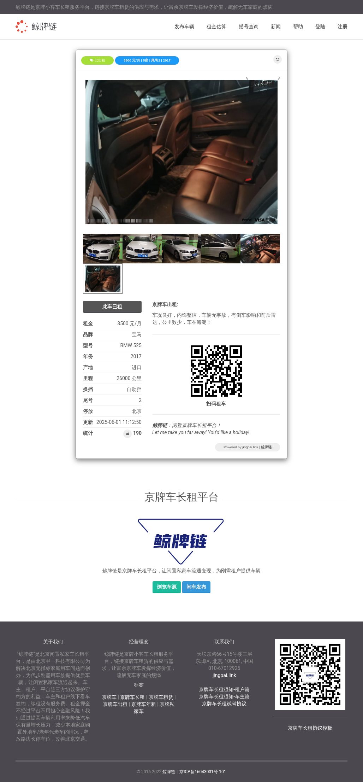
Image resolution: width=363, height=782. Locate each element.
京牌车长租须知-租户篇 (224, 689)
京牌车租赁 (161, 697)
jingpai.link (250, 447)
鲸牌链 (44, 26)
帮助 (298, 26)
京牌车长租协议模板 (310, 728)
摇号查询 (248, 26)
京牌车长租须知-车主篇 (224, 696)
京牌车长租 (132, 697)
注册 (342, 26)
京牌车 (109, 697)
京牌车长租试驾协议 (224, 703)
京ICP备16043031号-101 (202, 771)
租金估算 (216, 26)
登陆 (320, 26)
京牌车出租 (115, 704)
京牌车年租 (143, 704)
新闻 (276, 26)
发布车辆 (184, 26)
